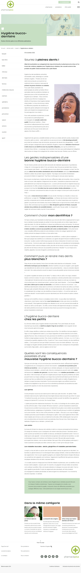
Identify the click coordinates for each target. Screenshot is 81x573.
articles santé (10, 48)
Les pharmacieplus (6, 551)
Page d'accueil (4, 546)
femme (4, 84)
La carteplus (4, 555)
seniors (4, 126)
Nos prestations (25, 546)
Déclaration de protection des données (71, 566)
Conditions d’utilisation (54, 566)
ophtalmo (5, 102)
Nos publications (25, 551)
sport (3, 138)
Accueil (3, 48)
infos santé (68, 7)
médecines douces (8, 90)
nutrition (4, 96)
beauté (17, 48)
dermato (4, 78)
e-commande (64, 2)
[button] (77, 7)
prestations (58, 7)
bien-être (5, 60)
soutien (4, 132)
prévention (5, 114)
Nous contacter (25, 555)
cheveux (4, 72)
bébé (3, 66)
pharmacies (49, 7)
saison (4, 120)
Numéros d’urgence (46, 546)
